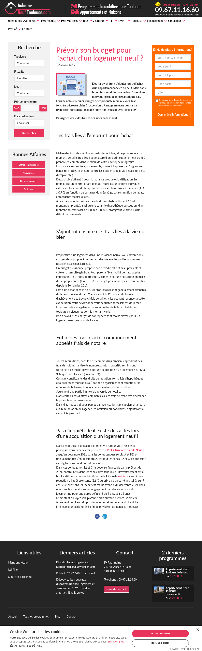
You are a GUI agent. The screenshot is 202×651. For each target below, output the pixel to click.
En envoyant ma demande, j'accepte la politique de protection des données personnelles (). (175, 103)
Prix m (12, 29)
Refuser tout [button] (160, 643)
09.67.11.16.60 (177, 9)
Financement (155, 20)
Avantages (29, 20)
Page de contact (116, 589)
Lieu (16, 86)
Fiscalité (19, 71)
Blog (57, 616)
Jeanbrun (99, 20)
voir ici (122, 476)
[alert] (101, 638)
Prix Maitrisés (69, 20)
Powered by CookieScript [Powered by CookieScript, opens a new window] (184, 648)
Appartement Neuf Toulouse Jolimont (177, 570)
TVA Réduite (48, 20)
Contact (27, 29)
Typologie (20, 56)
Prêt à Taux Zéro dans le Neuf (124, 450)
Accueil (12, 616)
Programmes (14, 20)
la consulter (176, 105)
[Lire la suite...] (76, 592)
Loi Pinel (13, 569)
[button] (68, 646)
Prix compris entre (25, 101)
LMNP (122, 20)
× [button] (197, 629)
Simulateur (174, 20)
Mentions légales (18, 562)
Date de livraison (24, 116)
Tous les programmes (36, 616)
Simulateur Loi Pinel (20, 576)
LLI (111, 20)
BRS (85, 20)
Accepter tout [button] (160, 633)
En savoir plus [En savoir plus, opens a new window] (116, 641)
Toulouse (136, 20)
